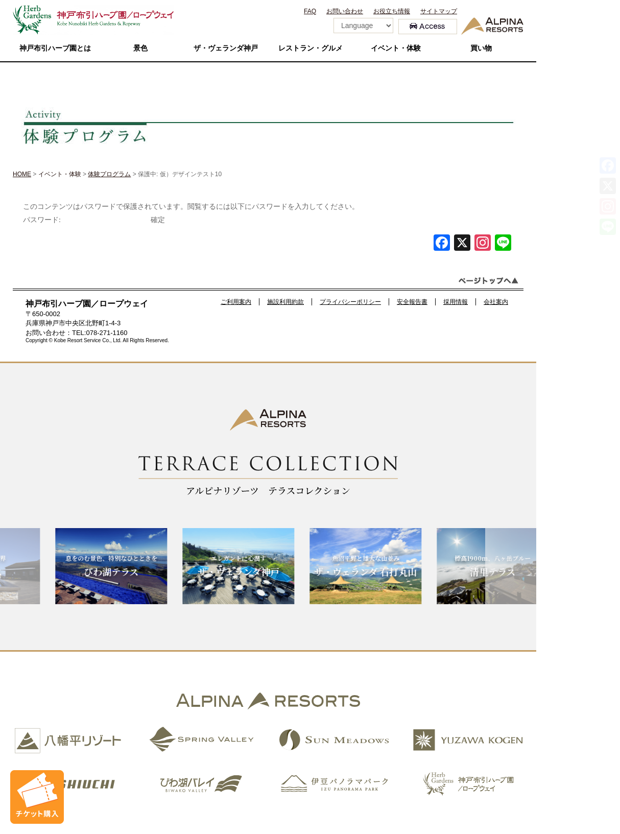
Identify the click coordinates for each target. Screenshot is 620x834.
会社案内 (496, 301)
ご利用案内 (236, 301)
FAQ (310, 11)
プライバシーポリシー (350, 301)
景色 (140, 48)
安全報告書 (412, 301)
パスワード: (86, 220)
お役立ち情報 (391, 11)
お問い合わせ (344, 11)
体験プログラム (109, 174)
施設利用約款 (285, 301)
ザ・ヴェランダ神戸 (226, 48)
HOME (22, 174)
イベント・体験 (396, 48)
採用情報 (455, 301)
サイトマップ (438, 11)
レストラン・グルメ (310, 48)
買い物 (481, 48)
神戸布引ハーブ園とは (55, 48)
